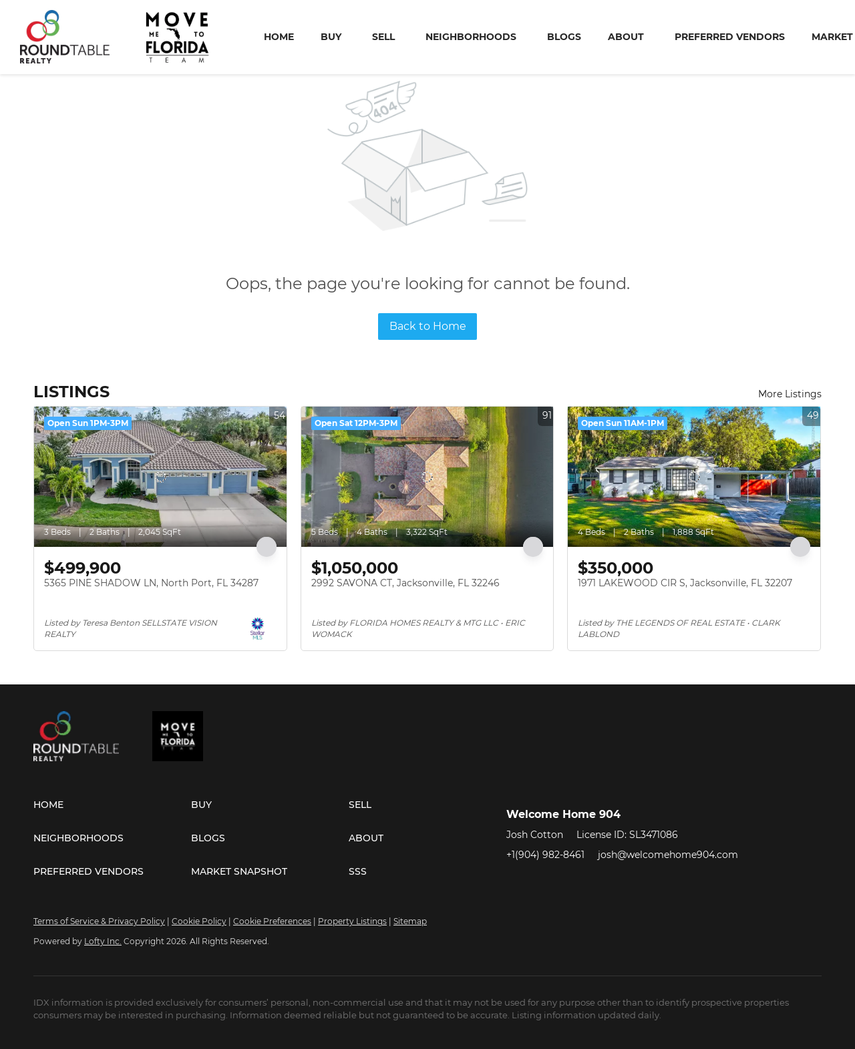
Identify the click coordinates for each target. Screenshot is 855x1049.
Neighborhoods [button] (470, 37)
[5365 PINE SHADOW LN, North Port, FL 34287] (160, 477)
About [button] (626, 37)
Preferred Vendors (730, 37)
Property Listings (352, 921)
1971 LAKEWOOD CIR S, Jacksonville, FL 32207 (685, 583)
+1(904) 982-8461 (545, 855)
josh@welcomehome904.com (668, 855)
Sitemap (410, 921)
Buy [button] (331, 37)
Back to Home (427, 326)
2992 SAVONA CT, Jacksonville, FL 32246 (405, 583)
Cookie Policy (199, 921)
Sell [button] (383, 37)
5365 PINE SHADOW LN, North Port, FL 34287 (151, 583)
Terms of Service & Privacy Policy (99, 921)
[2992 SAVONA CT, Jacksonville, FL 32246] (427, 477)
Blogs (564, 37)
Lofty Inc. (103, 941)
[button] (112, 805)
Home (279, 37)
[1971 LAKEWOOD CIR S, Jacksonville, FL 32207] (694, 477)
